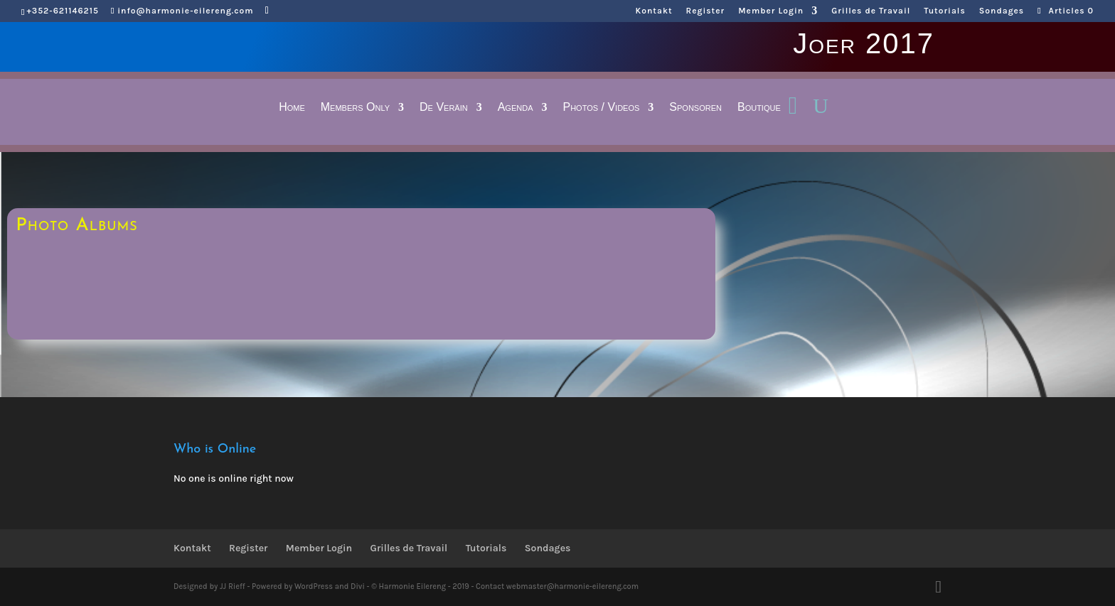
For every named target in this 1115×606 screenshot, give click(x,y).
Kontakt (654, 11)
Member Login (771, 11)
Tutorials (944, 11)
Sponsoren (695, 107)
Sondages (1001, 11)
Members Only (355, 107)
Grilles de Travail (870, 11)
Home (292, 107)
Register (705, 11)
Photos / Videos (600, 107)
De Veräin (444, 107)
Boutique (759, 107)
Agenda (515, 107)
